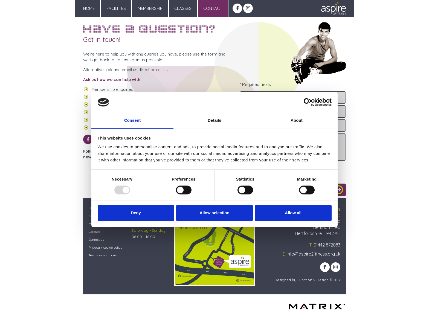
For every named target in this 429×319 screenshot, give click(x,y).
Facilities (116, 8)
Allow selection (214, 212)
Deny (136, 212)
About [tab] (297, 120)
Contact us (96, 239)
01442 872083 (327, 245)
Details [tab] (214, 120)
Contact (212, 8)
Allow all (293, 212)
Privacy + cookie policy (105, 247)
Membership (150, 8)
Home (89, 8)
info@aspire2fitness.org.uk (313, 254)
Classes (183, 8)
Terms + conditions (103, 255)
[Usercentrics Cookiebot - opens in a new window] (308, 102)
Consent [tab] (132, 120)
